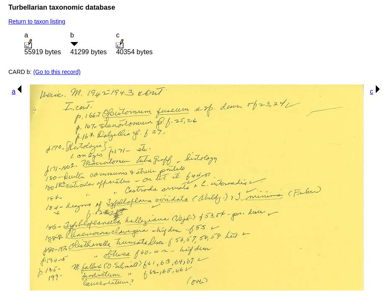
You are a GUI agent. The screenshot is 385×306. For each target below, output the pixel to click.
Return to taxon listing (36, 21)
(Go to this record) (57, 72)
